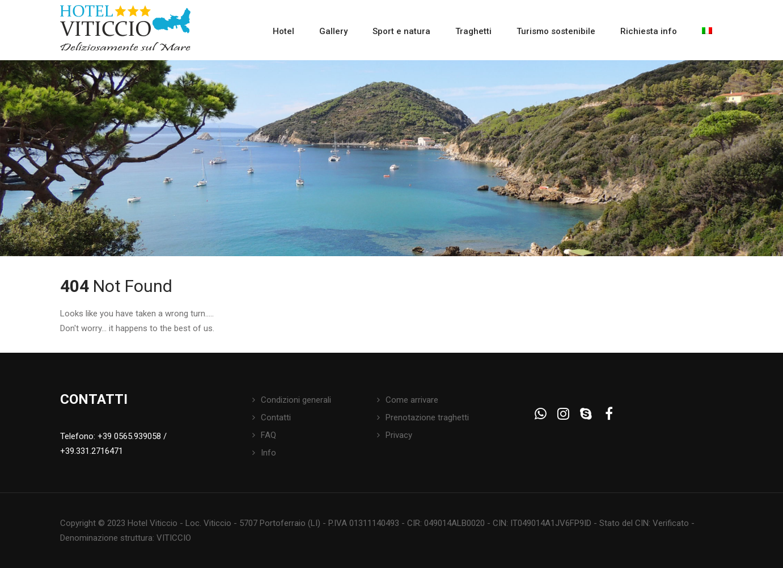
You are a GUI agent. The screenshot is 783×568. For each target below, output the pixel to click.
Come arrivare (412, 400)
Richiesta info (648, 31)
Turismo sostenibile (556, 31)
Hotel (283, 31)
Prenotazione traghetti (427, 417)
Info (268, 453)
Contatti (276, 417)
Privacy (399, 435)
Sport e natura (401, 31)
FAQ (268, 435)
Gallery (333, 31)
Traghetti (473, 31)
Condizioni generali (296, 400)
